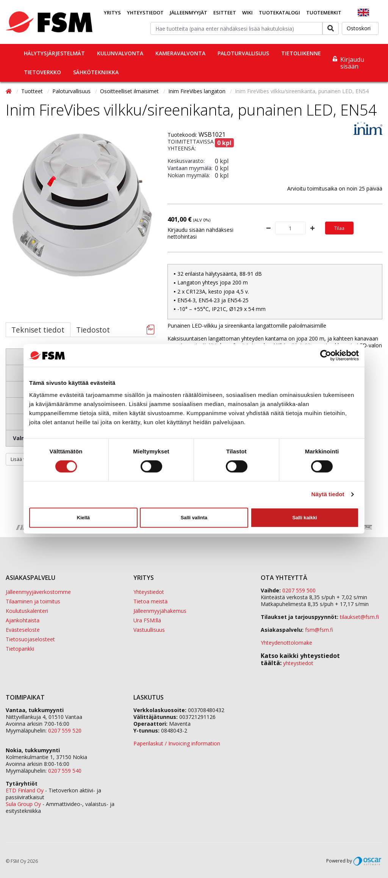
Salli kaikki (304, 517)
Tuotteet (32, 91)
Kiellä (83, 517)
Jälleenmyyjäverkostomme (38, 591)
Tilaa (339, 228)
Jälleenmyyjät (188, 12)
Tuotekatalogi (279, 12)
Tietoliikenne (301, 53)
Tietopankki (20, 648)
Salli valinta (194, 517)
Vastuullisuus (149, 629)
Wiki (247, 12)
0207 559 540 (64, 770)
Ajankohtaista (22, 620)
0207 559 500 (299, 590)
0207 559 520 (64, 730)
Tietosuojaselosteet (30, 639)
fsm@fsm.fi (319, 629)
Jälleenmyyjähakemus (159, 610)
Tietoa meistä (150, 601)
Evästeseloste (23, 629)
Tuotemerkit (323, 12)
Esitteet (224, 12)
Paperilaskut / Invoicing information (176, 743)
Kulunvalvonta (120, 53)
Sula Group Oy (23, 804)
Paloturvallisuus (243, 53)
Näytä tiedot (327, 494)
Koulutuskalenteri (27, 610)
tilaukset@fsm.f (359, 616)
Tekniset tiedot (37, 330)
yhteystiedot (298, 663)
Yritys (112, 12)
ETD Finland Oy (25, 790)
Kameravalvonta (180, 53)
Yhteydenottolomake (286, 642)
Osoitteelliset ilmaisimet (130, 91)
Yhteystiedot (145, 12)
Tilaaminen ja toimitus (33, 601)
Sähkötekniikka (96, 72)
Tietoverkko (42, 72)
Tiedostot (93, 330)
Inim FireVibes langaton (197, 91)
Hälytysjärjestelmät (54, 53)
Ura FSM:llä (147, 620)
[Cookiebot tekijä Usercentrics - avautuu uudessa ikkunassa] (326, 355)
